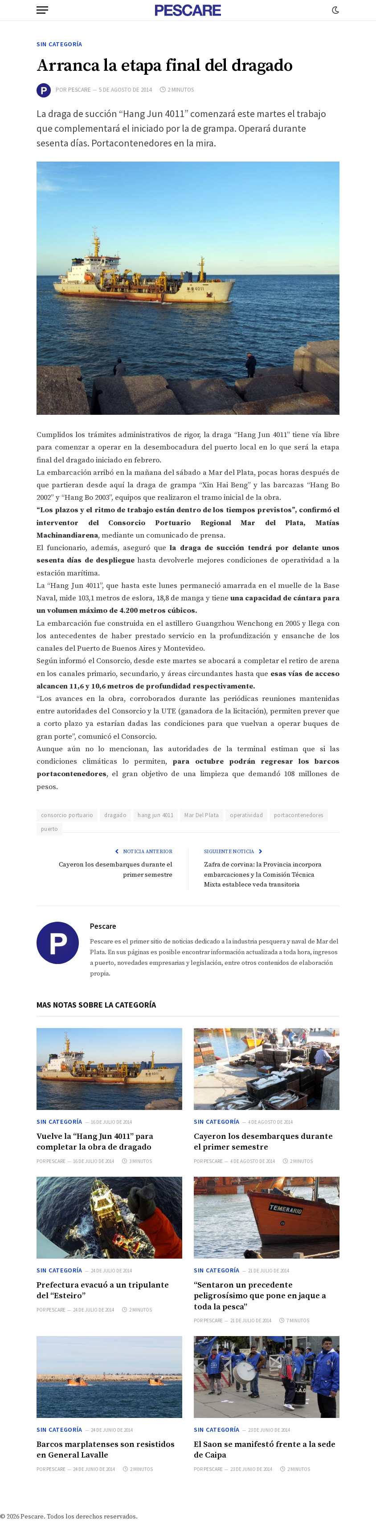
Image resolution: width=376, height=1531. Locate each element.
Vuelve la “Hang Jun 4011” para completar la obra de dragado (95, 1141)
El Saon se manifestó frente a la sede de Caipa (264, 1449)
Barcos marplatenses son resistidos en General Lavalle (106, 1449)
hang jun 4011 (155, 815)
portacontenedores (298, 815)
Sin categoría (59, 44)
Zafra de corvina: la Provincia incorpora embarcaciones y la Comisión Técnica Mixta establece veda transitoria (264, 874)
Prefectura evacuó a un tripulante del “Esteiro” (103, 1290)
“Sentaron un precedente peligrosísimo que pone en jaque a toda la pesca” (260, 1296)
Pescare (79, 89)
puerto (49, 829)
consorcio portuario (67, 815)
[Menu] (42, 10)
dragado (115, 815)
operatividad (246, 815)
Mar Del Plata (201, 815)
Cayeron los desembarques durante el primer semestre (263, 1141)
